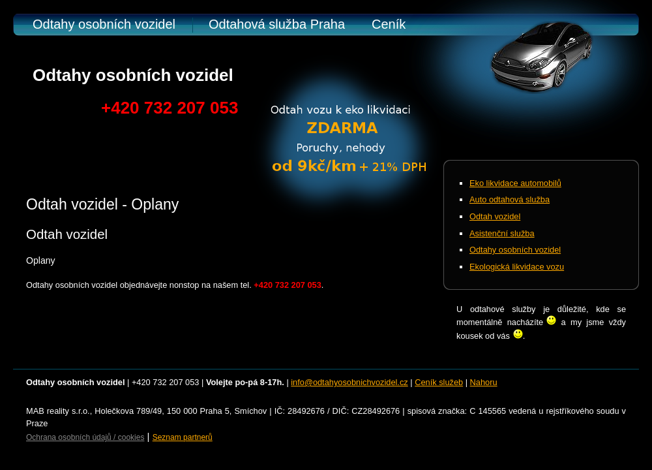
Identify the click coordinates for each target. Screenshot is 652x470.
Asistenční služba (502, 233)
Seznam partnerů (183, 437)
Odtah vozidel (494, 216)
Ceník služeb (439, 382)
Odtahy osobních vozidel (104, 24)
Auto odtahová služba (509, 199)
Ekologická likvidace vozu (516, 267)
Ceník (389, 24)
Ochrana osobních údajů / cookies (85, 437)
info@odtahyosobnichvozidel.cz (349, 382)
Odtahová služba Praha (277, 24)
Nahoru (483, 382)
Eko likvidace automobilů (515, 183)
